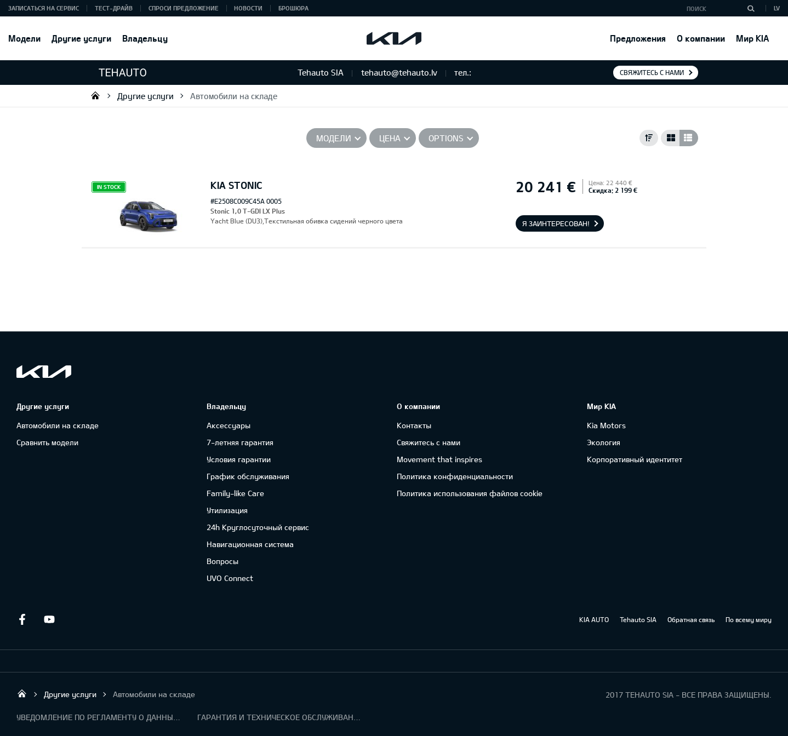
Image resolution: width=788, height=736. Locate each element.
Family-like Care (235, 493)
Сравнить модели (47, 442)
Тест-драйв (114, 8)
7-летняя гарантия (240, 442)
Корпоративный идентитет (634, 459)
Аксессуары (228, 425)
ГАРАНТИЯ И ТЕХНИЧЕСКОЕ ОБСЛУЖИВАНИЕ (279, 717)
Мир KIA (752, 38)
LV (777, 8)
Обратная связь (691, 619)
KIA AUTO (594, 619)
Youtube (49, 619)
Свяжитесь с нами (652, 72)
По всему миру (749, 619)
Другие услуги (81, 38)
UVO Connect (230, 578)
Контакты (414, 425)
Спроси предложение (184, 8)
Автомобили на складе (233, 96)
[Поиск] (751, 8)
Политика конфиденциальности (455, 476)
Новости (248, 8)
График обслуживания (248, 476)
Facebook (21, 619)
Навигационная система (250, 544)
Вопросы (222, 561)
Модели (24, 38)
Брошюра (293, 8)
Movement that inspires (439, 459)
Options (446, 138)
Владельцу (145, 38)
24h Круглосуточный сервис (258, 527)
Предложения (638, 38)
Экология (603, 442)
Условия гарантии (239, 459)
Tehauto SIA (95, 95)
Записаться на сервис (43, 8)
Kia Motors (606, 425)
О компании (701, 38)
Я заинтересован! (556, 223)
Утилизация (227, 510)
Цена (390, 138)
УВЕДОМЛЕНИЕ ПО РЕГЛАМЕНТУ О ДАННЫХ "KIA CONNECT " (98, 717)
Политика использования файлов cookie (470, 493)
